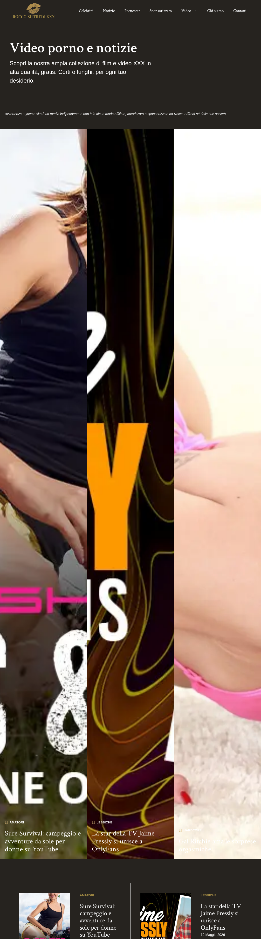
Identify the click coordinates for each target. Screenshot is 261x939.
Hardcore (193, 805)
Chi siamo (215, 10)
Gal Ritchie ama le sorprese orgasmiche (217, 820)
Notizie (109, 10)
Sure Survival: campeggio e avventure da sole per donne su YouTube (43, 816)
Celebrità (86, 10)
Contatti (240, 10)
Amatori (17, 797)
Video (191, 11)
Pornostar (132, 10)
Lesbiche (104, 797)
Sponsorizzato (161, 10)
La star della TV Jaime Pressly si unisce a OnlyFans (123, 816)
